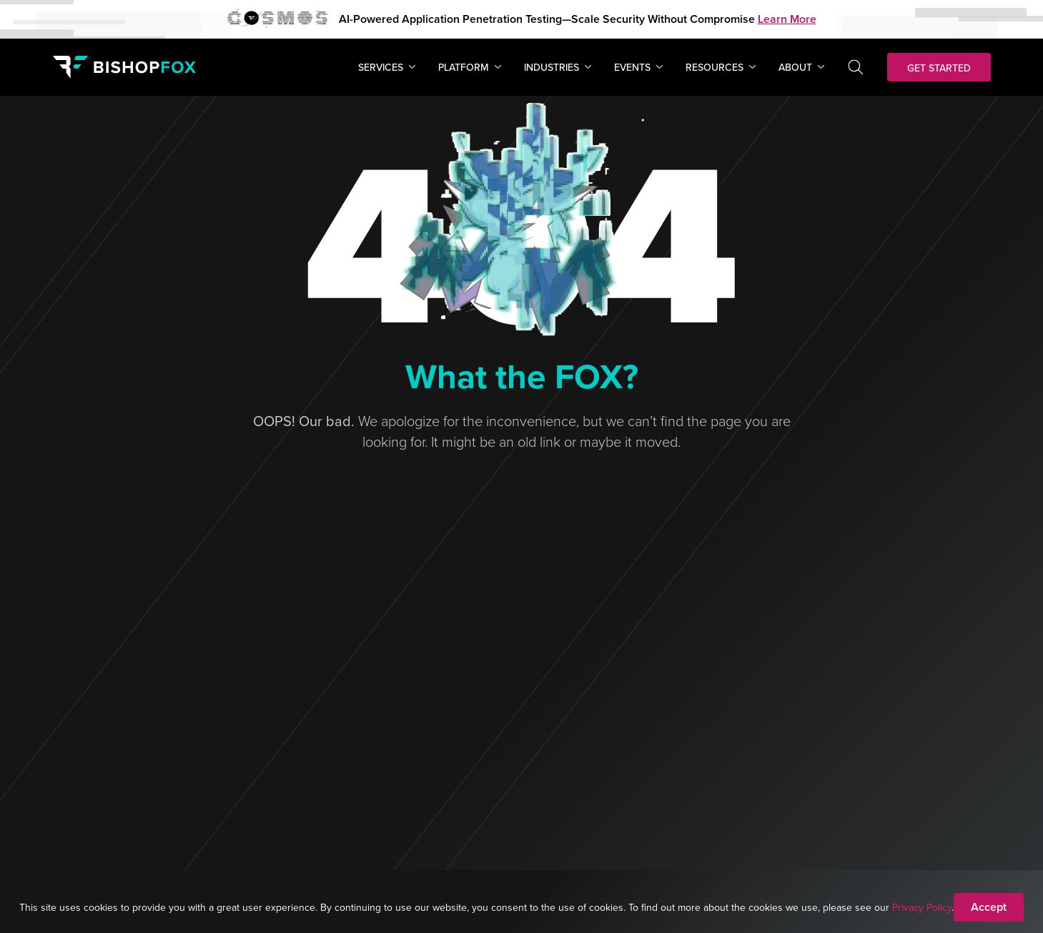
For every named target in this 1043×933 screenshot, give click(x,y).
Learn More (787, 19)
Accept (989, 907)
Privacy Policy (921, 907)
